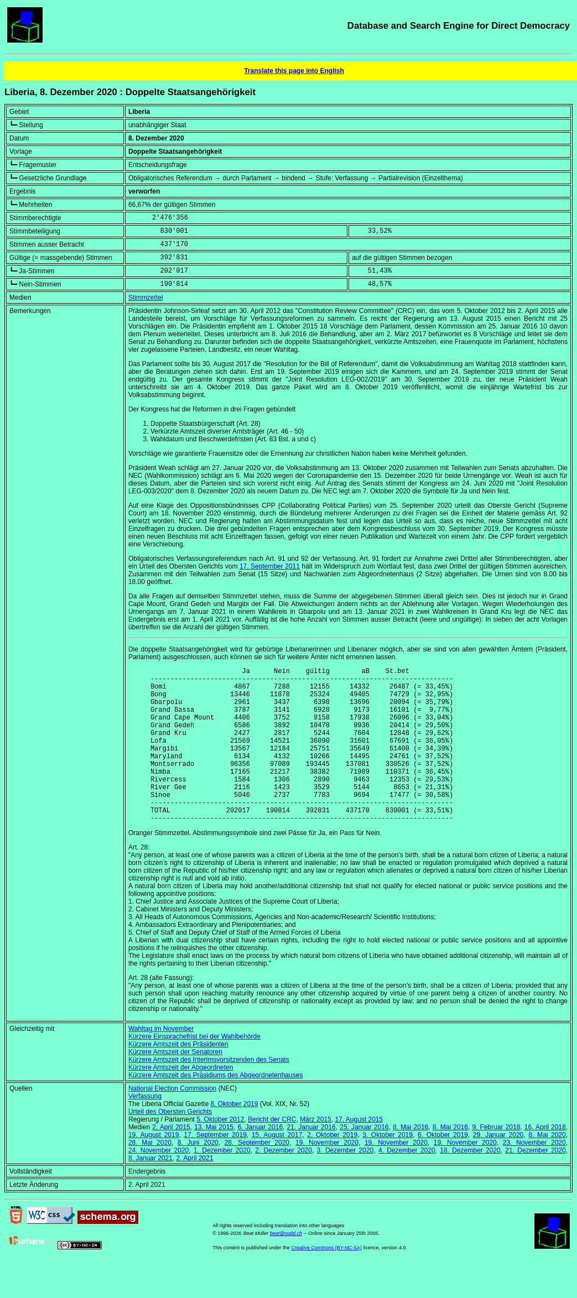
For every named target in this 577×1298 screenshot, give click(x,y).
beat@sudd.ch (286, 1266)
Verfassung (145, 1129)
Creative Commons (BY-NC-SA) (326, 1281)
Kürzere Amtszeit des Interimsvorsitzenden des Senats (208, 1093)
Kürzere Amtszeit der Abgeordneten (180, 1100)
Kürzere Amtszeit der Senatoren (175, 1085)
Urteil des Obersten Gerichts (170, 1145)
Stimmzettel (145, 297)
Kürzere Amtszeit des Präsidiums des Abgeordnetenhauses (215, 1108)
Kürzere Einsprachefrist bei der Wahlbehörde (194, 1069)
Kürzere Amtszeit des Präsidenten (178, 1077)
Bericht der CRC (272, 1152)
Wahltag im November (161, 1062)
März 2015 (315, 1152)
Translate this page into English (294, 71)
